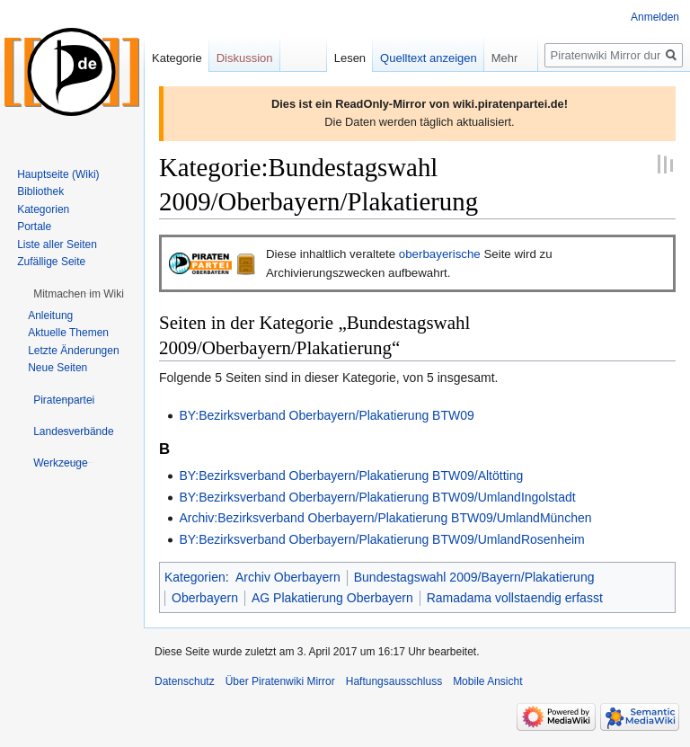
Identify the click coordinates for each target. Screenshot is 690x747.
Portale (34, 226)
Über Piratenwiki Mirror (280, 681)
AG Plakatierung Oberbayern (332, 598)
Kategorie (177, 58)
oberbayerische (440, 254)
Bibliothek (40, 191)
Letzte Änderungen (73, 350)
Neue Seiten (57, 367)
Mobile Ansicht (487, 681)
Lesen (350, 58)
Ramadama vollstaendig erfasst (515, 598)
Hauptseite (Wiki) (58, 174)
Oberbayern (205, 598)
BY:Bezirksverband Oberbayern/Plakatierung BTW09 (326, 415)
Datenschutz (185, 681)
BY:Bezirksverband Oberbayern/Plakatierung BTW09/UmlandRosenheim (381, 539)
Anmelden (655, 17)
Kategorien (195, 577)
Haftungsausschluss (394, 681)
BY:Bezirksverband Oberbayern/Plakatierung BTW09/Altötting (351, 475)
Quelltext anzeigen (428, 58)
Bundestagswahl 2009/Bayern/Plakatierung (474, 577)
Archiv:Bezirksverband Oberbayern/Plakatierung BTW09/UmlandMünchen (385, 518)
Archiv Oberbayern (288, 577)
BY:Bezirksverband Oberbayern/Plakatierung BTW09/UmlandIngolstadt (377, 497)
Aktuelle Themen (68, 332)
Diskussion (245, 58)
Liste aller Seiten (57, 244)
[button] (78, 294)
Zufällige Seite (51, 261)
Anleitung (50, 315)
